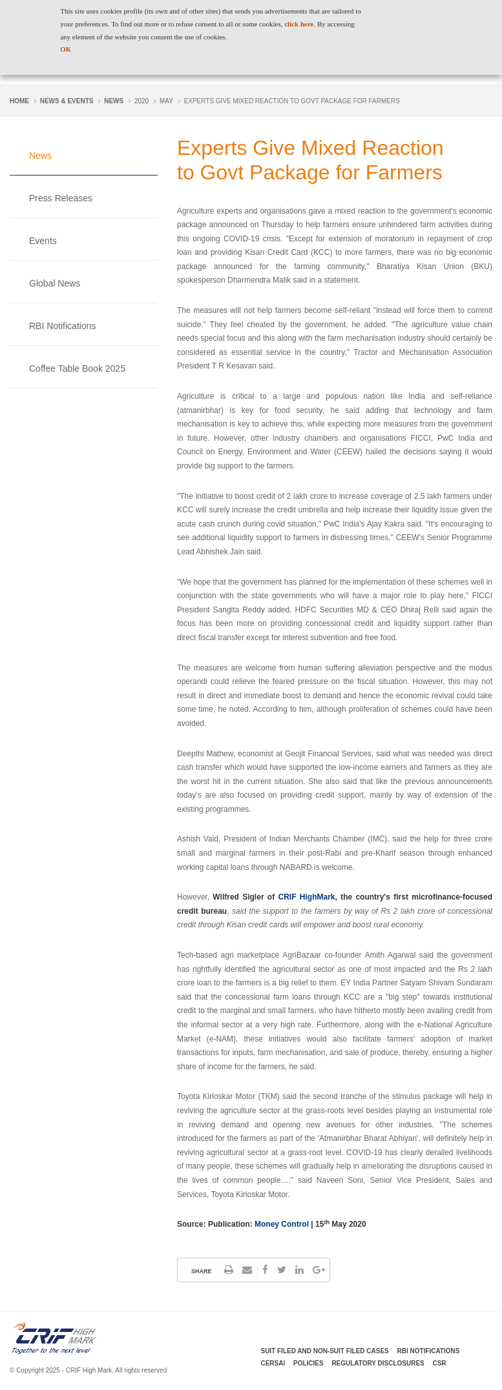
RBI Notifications (62, 326)
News (113, 101)
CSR (439, 1363)
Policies (308, 1363)
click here (298, 24)
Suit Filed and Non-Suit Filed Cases (325, 1351)
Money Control (283, 1224)
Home (19, 101)
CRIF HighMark (306, 896)
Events (43, 241)
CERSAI (273, 1363)
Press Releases (60, 198)
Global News (54, 283)
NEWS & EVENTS (67, 101)
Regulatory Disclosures (377, 1363)
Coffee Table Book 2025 (77, 368)
